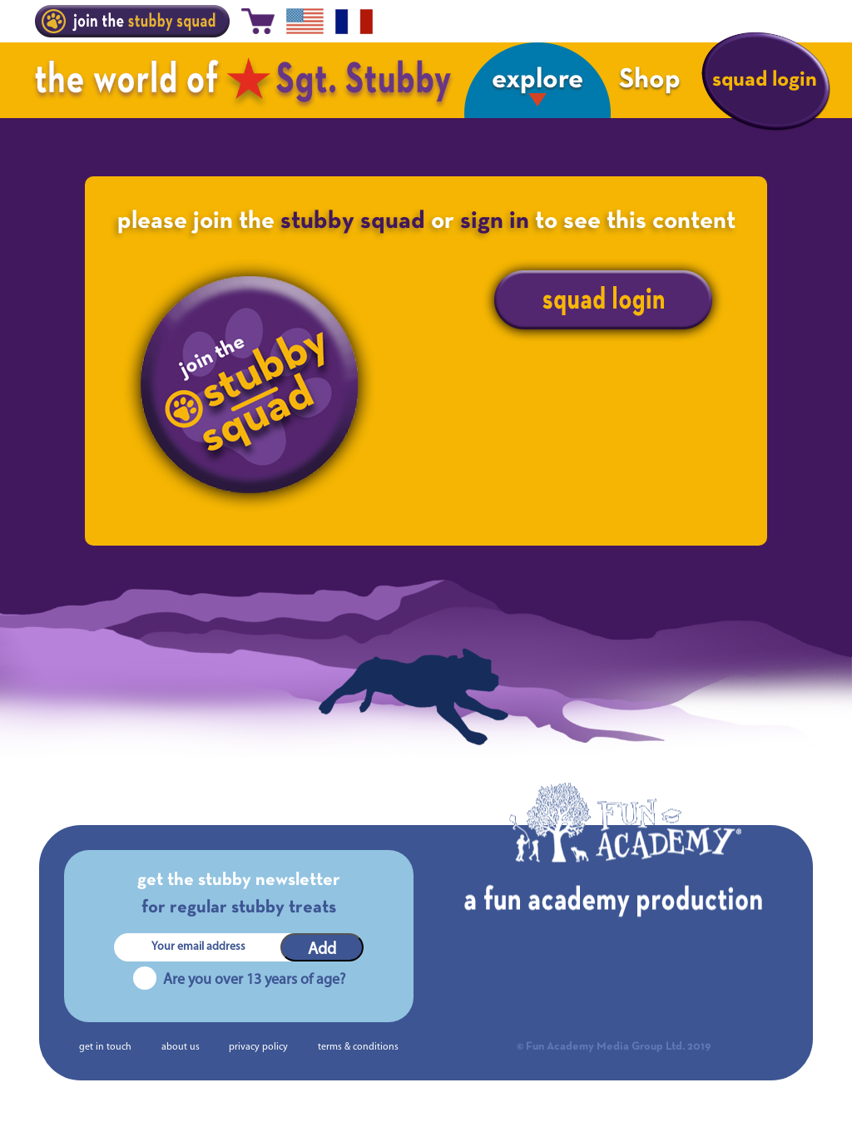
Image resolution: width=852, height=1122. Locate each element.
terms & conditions (358, 1047)
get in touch (105, 1047)
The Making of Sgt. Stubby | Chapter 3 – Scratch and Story (648, 771)
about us (180, 1047)
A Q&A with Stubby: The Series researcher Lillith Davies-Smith (217, 771)
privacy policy (258, 1047)
